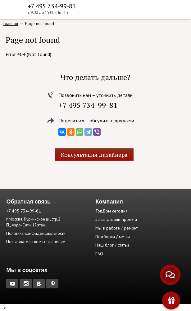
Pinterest (53, 283)
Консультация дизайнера (94, 154)
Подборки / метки (112, 236)
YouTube (13, 283)
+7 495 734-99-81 (52, 6)
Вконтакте (39, 283)
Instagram (26, 283)
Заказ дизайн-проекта (116, 219)
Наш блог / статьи (112, 245)
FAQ (99, 253)
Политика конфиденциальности (36, 233)
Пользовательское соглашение (35, 241)
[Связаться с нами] (170, 274)
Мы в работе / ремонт (116, 228)
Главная (10, 23)
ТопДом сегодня (111, 211)
